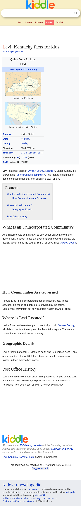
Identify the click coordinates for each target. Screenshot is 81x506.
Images (29, 22)
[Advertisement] (40, 34)
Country (7, 134)
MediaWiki (40, 495)
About (27, 498)
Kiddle (6, 498)
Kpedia (49, 22)
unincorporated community (31, 175)
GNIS (5, 162)
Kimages (39, 22)
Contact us (49, 498)
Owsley (24, 143)
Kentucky (25, 139)
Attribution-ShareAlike (61, 448)
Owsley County (36, 171)
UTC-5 (24, 152)
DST (17, 157)
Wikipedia (70, 492)
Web (20, 22)
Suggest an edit (40, 468)
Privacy (36, 498)
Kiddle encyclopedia (31, 445)
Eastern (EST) (36, 152)
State (5, 139)
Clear (69, 13)
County (6, 143)
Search (75, 13)
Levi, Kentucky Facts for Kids (18, 457)
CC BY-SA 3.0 (34, 489)
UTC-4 (24, 157)
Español (59, 22)
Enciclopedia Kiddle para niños (17, 501)
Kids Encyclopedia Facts (14, 51)
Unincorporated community (23, 69)
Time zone (8, 152)
